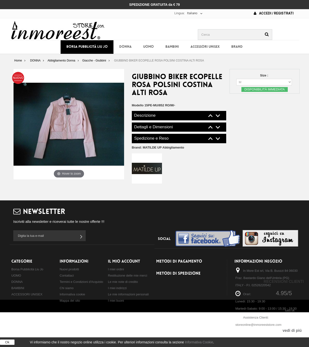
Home (18, 60)
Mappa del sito (70, 300)
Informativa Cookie (199, 342)
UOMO (148, 47)
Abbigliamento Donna (61, 60)
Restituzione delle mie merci (127, 275)
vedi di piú (292, 330)
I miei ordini (116, 269)
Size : (264, 75)
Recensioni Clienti (284, 281)
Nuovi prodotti (69, 269)
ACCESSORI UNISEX (205, 47)
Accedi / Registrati (274, 13)
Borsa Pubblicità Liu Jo (87, 47)
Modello (138, 105)
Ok (7, 342)
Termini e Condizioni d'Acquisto (81, 282)
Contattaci (67, 275)
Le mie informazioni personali (128, 294)
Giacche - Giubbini (94, 60)
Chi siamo (67, 288)
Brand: (158, 147)
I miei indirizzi (117, 288)
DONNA (125, 47)
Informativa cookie (72, 294)
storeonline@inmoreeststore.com (258, 325)
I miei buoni (116, 300)
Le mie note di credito (123, 282)
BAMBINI (172, 47)
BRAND (237, 47)
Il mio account (124, 261)
